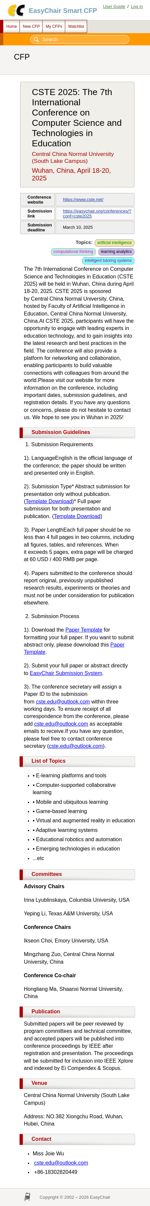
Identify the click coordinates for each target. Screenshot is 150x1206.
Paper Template (83, 630)
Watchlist (76, 26)
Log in (137, 6)
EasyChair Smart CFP (63, 10)
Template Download (48, 501)
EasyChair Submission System (66, 673)
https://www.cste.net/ (83, 199)
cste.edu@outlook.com (63, 701)
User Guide (114, 6)
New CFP (31, 26)
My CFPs (54, 26)
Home (11, 26)
